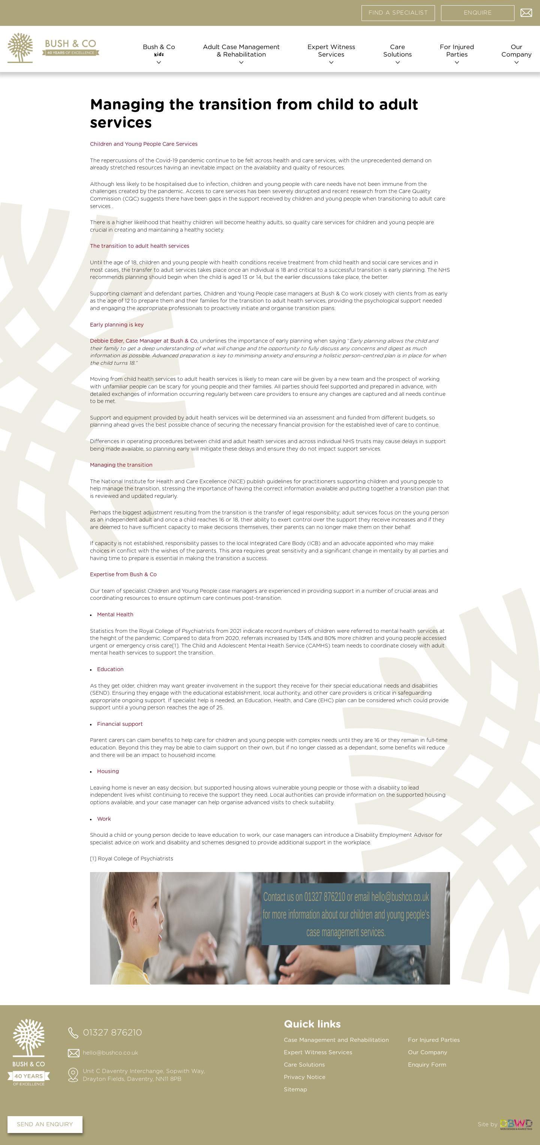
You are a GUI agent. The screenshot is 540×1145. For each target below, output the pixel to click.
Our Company (516, 51)
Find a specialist (398, 13)
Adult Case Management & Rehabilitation (240, 51)
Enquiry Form (427, 1065)
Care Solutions (397, 51)
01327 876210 (112, 1032)
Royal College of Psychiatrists (135, 859)
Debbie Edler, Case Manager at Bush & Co (143, 341)
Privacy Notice (305, 1077)
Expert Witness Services (331, 51)
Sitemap (295, 1090)
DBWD (516, 1124)
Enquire (478, 13)
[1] (175, 646)
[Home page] (53, 48)
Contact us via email (526, 11)
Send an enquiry (45, 1124)
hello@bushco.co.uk (110, 1053)
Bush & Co (159, 51)
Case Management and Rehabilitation (336, 1040)
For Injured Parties (457, 51)
